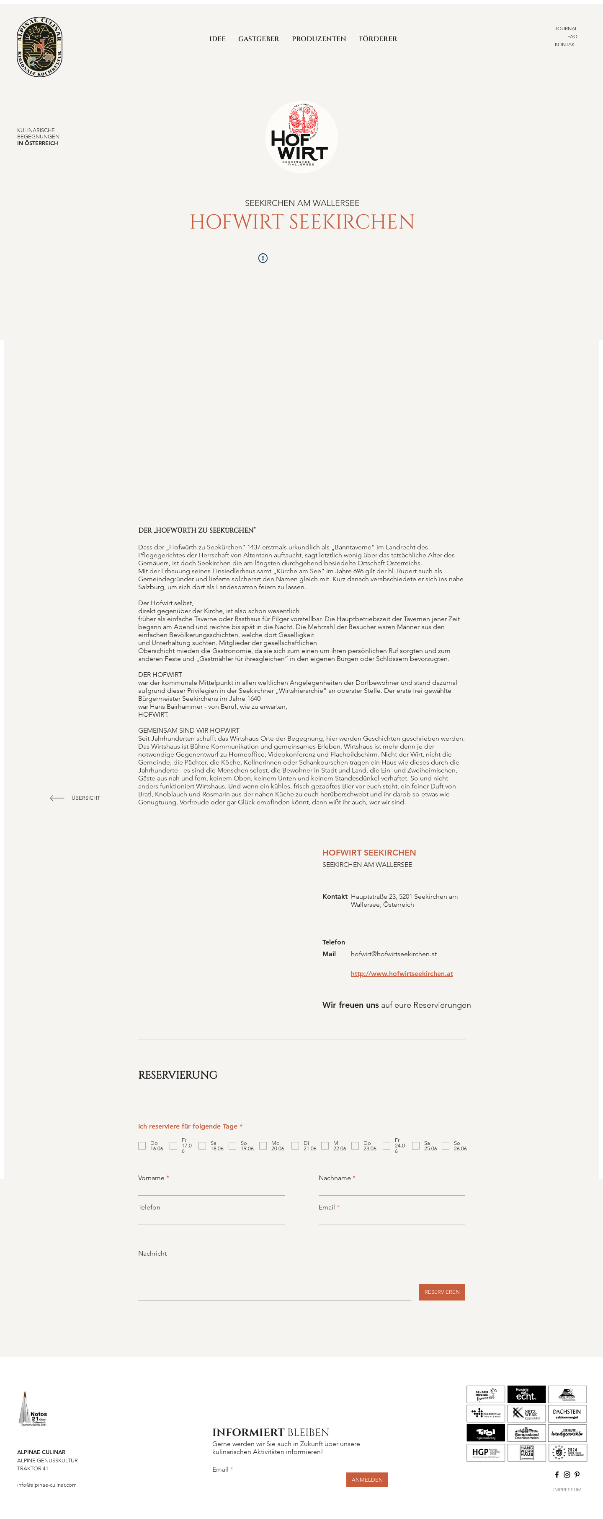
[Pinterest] (577, 1474)
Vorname (151, 1178)
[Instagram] (567, 1474)
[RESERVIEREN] (442, 1292)
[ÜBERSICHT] (87, 798)
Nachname (335, 1178)
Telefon (149, 1207)
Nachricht (152, 1253)
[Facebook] (557, 1474)
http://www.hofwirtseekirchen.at (402, 974)
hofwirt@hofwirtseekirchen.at (394, 954)
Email (327, 1207)
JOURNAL (566, 28)
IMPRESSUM (567, 1489)
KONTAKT (566, 44)
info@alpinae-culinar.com (47, 1485)
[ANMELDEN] (367, 1479)
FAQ (572, 36)
